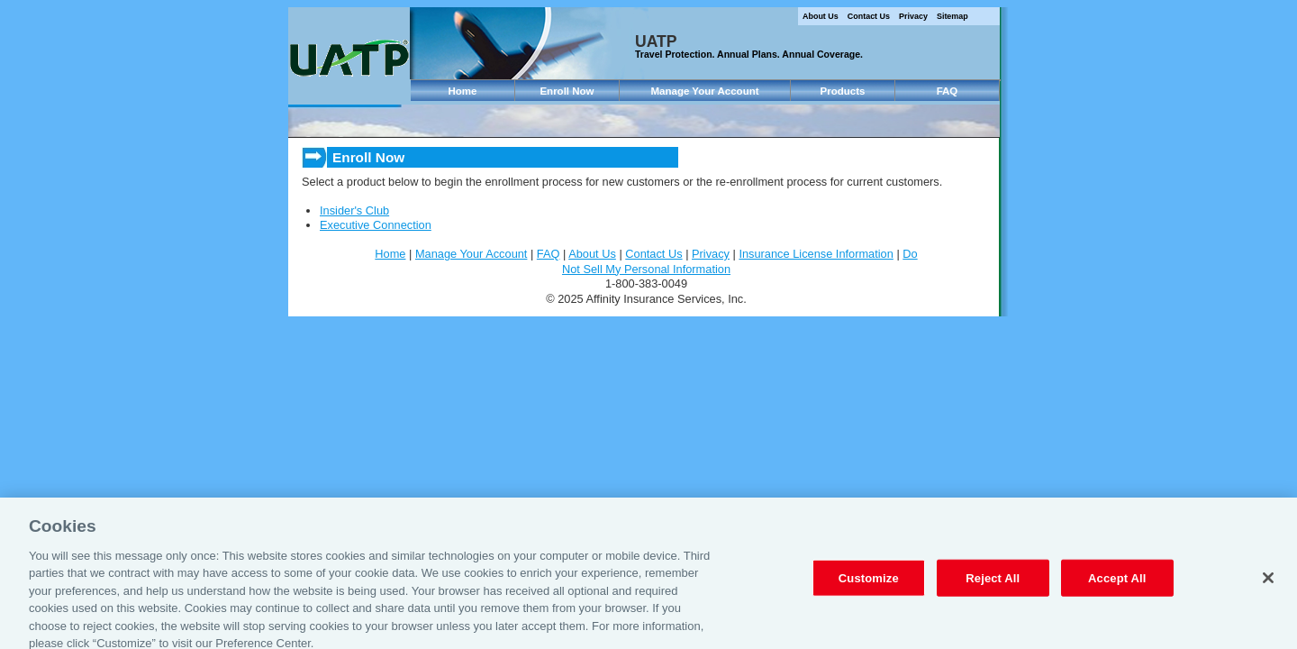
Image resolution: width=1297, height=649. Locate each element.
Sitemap (952, 16)
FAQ (947, 91)
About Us (821, 16)
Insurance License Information (816, 254)
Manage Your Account (704, 91)
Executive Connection (375, 225)
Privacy (913, 16)
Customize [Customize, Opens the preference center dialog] (869, 585)
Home (463, 91)
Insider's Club (354, 210)
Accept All (1117, 585)
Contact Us (869, 16)
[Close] (1268, 586)
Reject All (993, 585)
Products (843, 91)
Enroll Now (567, 91)
